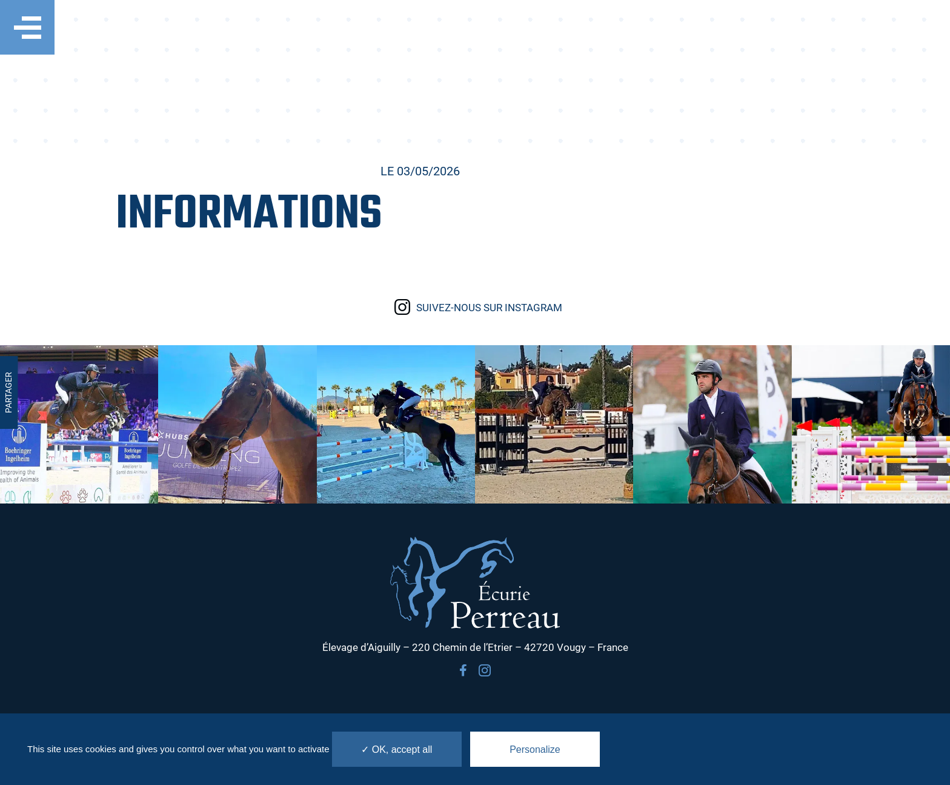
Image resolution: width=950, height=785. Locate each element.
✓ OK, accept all (396, 749)
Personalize (535, 749)
